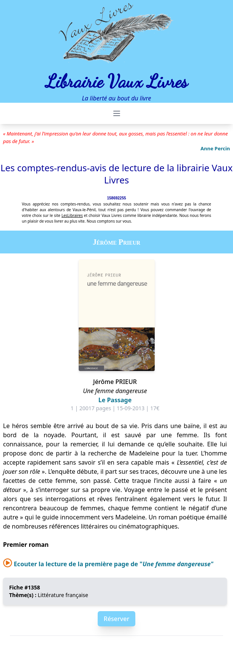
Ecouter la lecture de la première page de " (108, 564)
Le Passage (115, 400)
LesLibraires (72, 215)
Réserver (116, 619)
